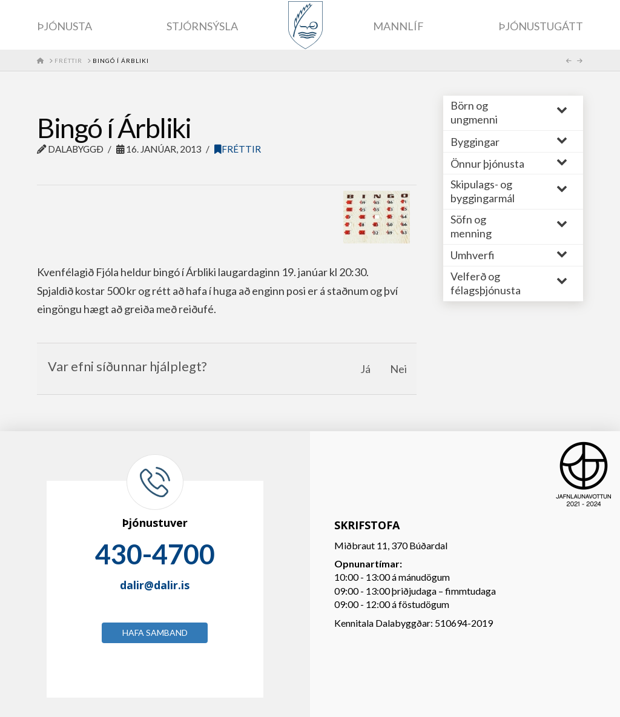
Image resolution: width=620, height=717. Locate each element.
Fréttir (237, 149)
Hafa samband (155, 632)
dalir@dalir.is (155, 585)
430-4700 (155, 554)
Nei (398, 368)
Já (365, 368)
